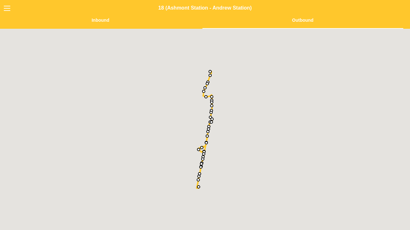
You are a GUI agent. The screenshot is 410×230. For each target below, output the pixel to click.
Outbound (303, 20)
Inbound (100, 20)
